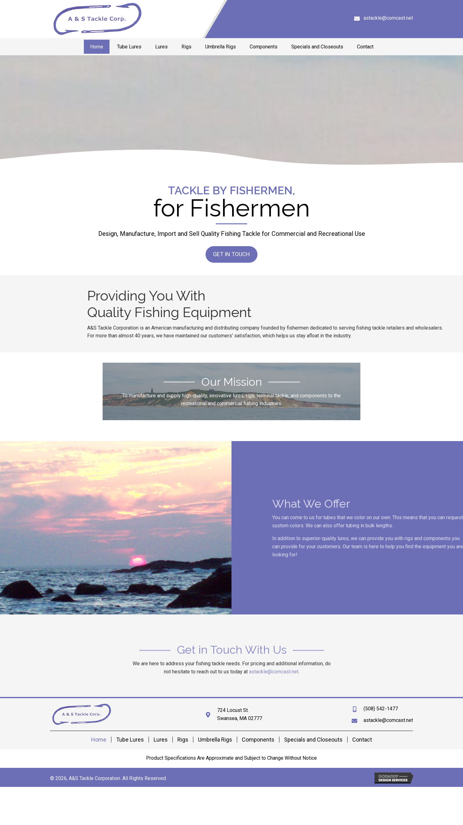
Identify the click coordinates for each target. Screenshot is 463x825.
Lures (161, 740)
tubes (376, 517)
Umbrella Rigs (215, 740)
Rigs (182, 740)
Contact (362, 740)
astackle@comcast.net (388, 18)
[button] (231, 253)
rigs (456, 538)
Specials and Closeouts (313, 740)
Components (258, 740)
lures (390, 538)
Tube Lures (130, 740)
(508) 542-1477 (381, 709)
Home (98, 740)
